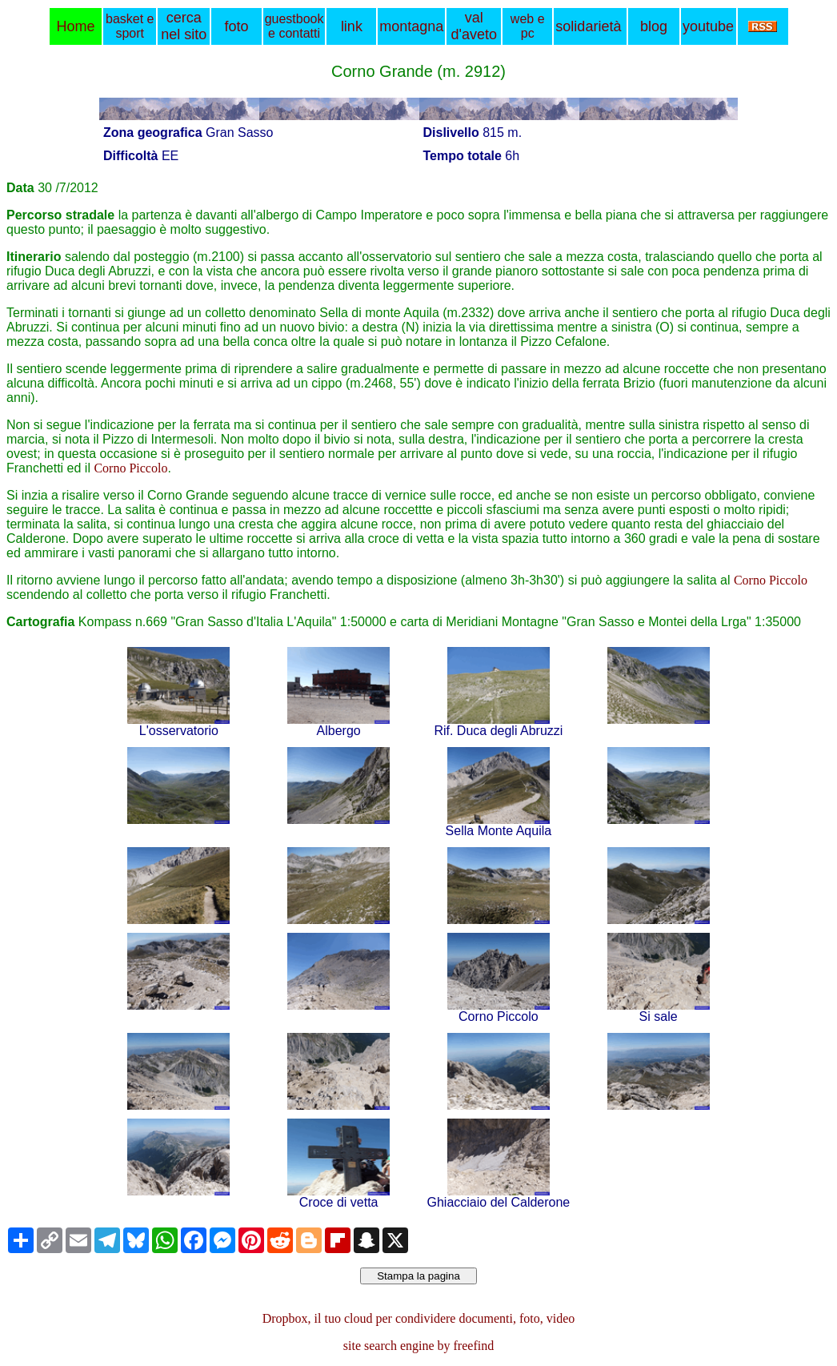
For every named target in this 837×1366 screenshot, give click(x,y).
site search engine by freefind (418, 1345)
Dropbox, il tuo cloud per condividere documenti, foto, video (418, 1318)
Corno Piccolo (130, 468)
